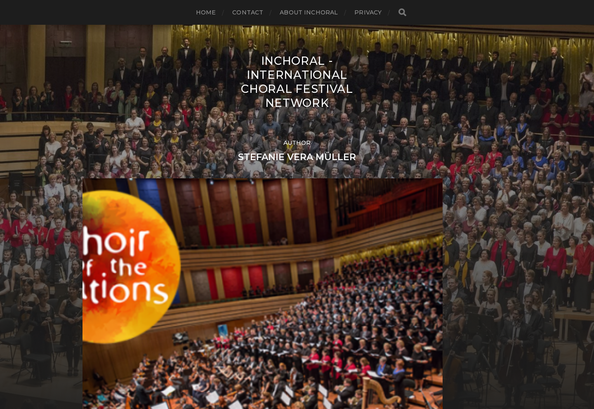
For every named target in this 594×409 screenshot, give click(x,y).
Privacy (368, 12)
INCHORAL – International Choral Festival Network (313, 353)
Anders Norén (313, 373)
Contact (247, 12)
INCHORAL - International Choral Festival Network (297, 82)
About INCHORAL (309, 12)
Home (206, 12)
